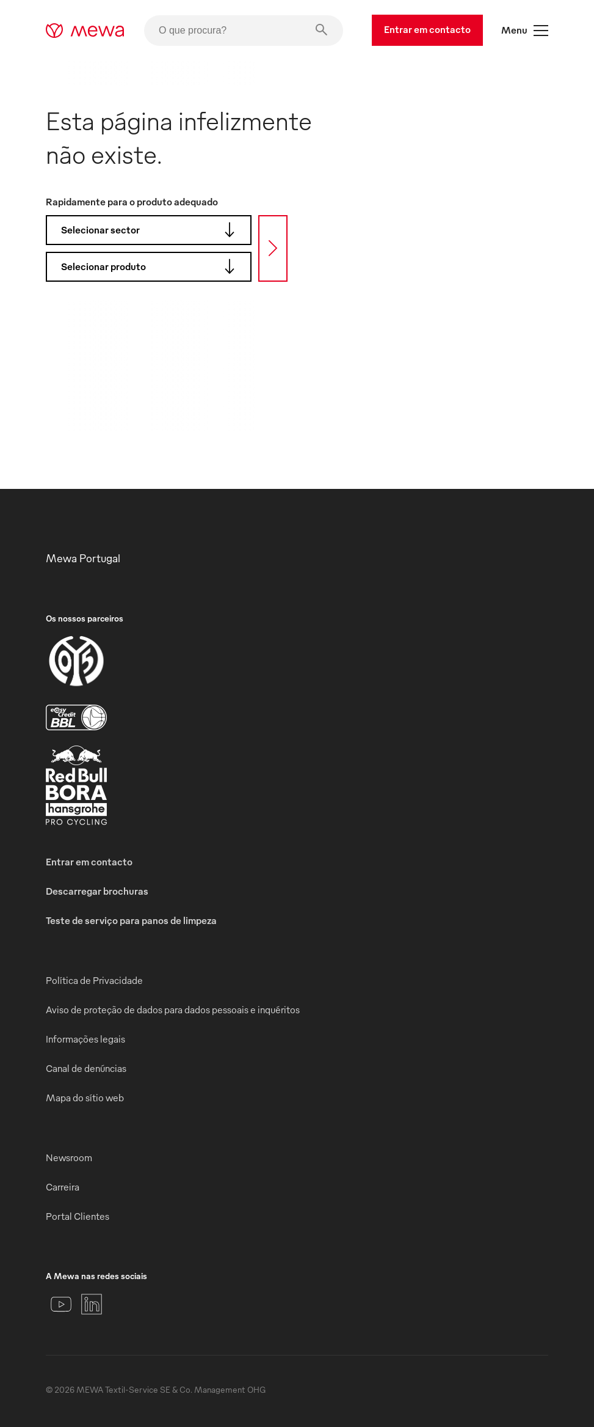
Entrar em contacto (427, 29)
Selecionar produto (151, 266)
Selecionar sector (151, 230)
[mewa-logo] (85, 30)
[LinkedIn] (91, 1304)
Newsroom (69, 1157)
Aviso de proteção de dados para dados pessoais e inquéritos (173, 1009)
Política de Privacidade (94, 980)
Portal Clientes (77, 1216)
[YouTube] (61, 1304)
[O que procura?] (243, 30)
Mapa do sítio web (85, 1097)
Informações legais (85, 1039)
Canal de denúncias (86, 1068)
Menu (524, 30)
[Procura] (273, 248)
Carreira (62, 1187)
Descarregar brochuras (97, 891)
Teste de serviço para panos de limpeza (131, 920)
